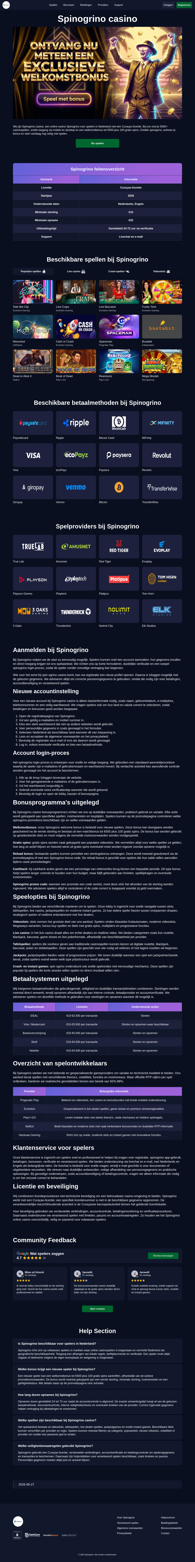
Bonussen (68, 5)
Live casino (76, 271)
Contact (165, 1533)
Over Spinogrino (126, 1517)
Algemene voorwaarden (130, 1528)
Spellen (53, 5)
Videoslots (161, 271)
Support (118, 5)
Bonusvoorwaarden (171, 1528)
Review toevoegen (163, 1255)
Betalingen (86, 5)
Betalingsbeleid (169, 1523)
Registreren (184, 5)
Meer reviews (97, 1308)
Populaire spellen (33, 271)
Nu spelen (97, 143)
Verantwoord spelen (127, 1523)
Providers (103, 5)
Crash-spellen (118, 271)
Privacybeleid (124, 1533)
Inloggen (168, 5)
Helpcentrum (168, 1517)
